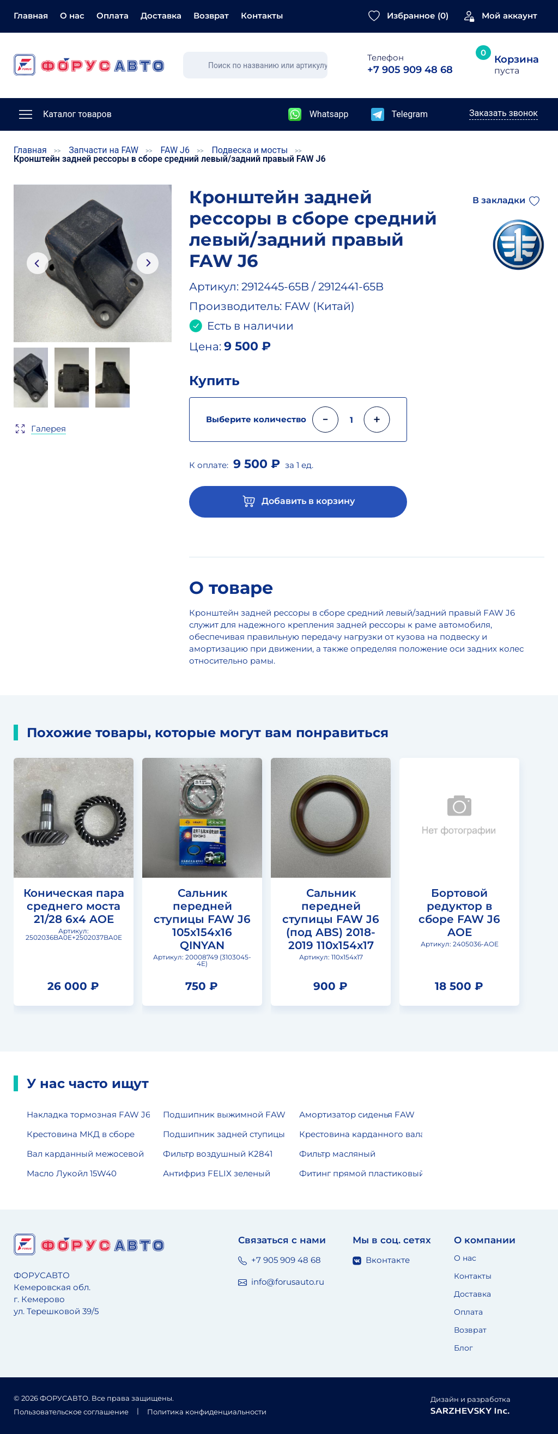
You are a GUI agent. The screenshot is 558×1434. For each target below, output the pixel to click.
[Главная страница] (89, 65)
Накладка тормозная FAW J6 (88, 1114)
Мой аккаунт (509, 15)
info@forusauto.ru (281, 1282)
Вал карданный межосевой (85, 1154)
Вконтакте (381, 1260)
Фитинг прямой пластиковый (360, 1173)
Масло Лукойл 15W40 (72, 1173)
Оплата (112, 15)
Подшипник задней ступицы (224, 1134)
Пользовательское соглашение (71, 1411)
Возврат (211, 15)
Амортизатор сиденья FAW (357, 1114)
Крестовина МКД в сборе (81, 1134)
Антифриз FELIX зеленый (216, 1173)
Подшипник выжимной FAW (224, 1114)
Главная (31, 15)
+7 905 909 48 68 (279, 1260)
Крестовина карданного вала (360, 1134)
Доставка (161, 15)
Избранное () (417, 15)
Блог (463, 1348)
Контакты (262, 15)
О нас (72, 15)
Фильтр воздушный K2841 (217, 1154)
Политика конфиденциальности (206, 1411)
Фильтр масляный (337, 1154)
